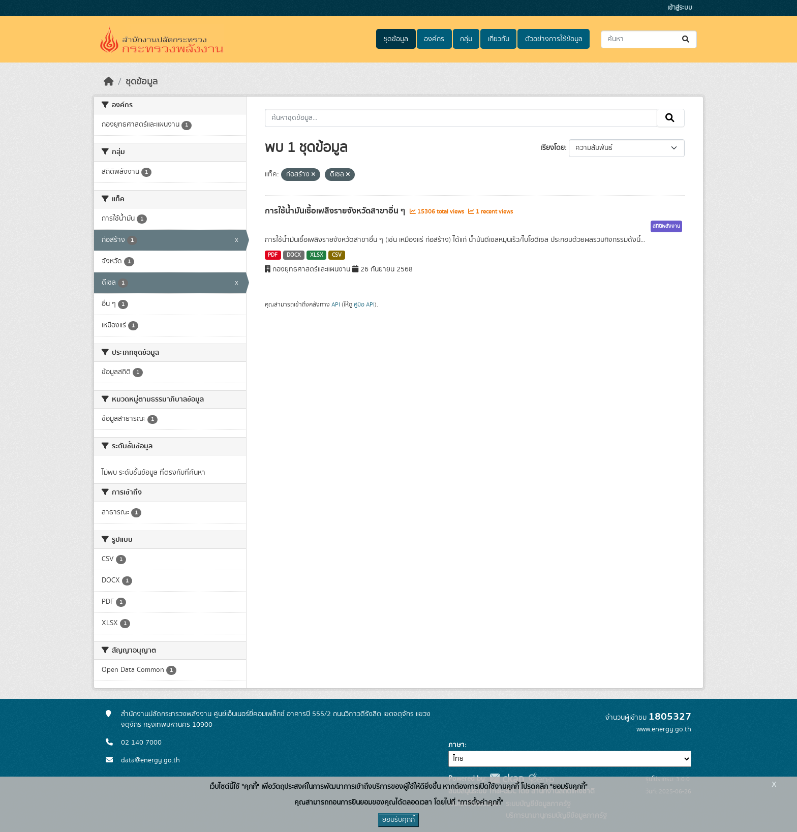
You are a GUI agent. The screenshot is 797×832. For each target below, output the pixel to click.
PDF (273, 255)
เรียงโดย (553, 148)
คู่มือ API (364, 304)
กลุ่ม (466, 39)
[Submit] (686, 39)
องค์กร (434, 39)
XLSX (316, 255)
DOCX (294, 255)
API (335, 304)
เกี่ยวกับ (498, 39)
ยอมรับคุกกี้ (398, 820)
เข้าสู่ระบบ (679, 8)
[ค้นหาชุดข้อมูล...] (649, 39)
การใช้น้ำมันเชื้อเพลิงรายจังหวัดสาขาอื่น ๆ (336, 211)
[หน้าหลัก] (109, 81)
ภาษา (456, 745)
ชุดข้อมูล (395, 39)
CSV (337, 255)
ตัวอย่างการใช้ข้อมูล (554, 39)
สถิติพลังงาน (666, 226)
